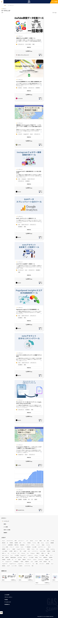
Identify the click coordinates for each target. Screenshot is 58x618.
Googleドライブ (23, 556)
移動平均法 (16, 546)
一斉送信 (21, 562)
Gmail (52, 565)
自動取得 (3, 550)
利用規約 (6, 599)
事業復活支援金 (13, 558)
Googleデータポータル (21, 550)
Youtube (20, 88)
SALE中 (8, 567)
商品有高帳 (22, 546)
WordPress (53, 550)
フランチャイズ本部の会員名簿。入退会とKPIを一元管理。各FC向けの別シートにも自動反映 (28, 493)
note (26, 270)
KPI (29, 500)
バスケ (27, 542)
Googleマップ (26, 134)
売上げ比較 (20, 558)
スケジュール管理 (5, 548)
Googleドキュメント (12, 565)
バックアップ (4, 546)
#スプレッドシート (21, 542)
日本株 (40, 562)
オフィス (51, 556)
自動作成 (24, 560)
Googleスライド (5, 565)
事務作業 (7, 558)
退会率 (36, 500)
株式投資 (29, 544)
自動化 (47, 556)
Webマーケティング (31, 179)
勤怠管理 (50, 558)
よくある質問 (7, 594)
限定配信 (3, 567)
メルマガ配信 (31, 558)
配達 (48, 542)
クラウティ (33, 546)
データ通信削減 (27, 548)
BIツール (8, 550)
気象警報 (16, 544)
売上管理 (24, 500)
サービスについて (8, 602)
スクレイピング (41, 565)
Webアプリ (29, 560)
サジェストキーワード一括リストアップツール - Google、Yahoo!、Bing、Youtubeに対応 (29, 403)
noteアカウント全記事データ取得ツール (25, 264)
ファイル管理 (42, 556)
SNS (19, 179)
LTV (32, 500)
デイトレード (12, 548)
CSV (3, 562)
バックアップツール (35, 552)
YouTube (25, 88)
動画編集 (52, 544)
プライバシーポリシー (8, 597)
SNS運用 (10, 552)
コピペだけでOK (27, 567)
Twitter (33, 550)
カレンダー (38, 546)
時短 (33, 44)
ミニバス (36, 542)
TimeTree (48, 546)
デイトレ (24, 544)
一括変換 (28, 550)
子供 (44, 542)
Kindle (22, 548)
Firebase (34, 560)
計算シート (25, 558)
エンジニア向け (28, 44)
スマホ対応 (52, 542)
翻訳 (48, 554)
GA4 (19, 225)
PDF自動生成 (16, 562)
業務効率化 (45, 558)
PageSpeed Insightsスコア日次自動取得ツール (27, 310)
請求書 (36, 558)
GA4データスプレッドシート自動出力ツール (26, 219)
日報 (49, 562)
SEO (19, 316)
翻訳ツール (16, 552)
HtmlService (40, 560)
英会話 (43, 546)
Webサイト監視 (42, 552)
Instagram (24, 179)
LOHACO (17, 548)
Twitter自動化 (4, 552)
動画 (38, 544)
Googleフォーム (20, 565)
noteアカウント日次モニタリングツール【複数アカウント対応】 (29, 356)
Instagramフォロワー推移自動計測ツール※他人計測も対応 (28, 172)
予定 (20, 552)
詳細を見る (29, 47)
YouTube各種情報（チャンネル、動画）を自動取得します (29, 81)
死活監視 (48, 552)
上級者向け (47, 560)
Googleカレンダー (8, 562)
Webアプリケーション (42, 548)
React (31, 134)
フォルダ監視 (16, 556)
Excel (12, 556)
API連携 (36, 562)
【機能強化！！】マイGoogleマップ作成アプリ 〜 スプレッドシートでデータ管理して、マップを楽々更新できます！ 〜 (29, 127)
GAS (33, 565)
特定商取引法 (7, 604)
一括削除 (13, 550)
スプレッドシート (21, 44)
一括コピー (49, 548)
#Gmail (3, 542)
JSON (29, 552)
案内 (20, 544)
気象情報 (11, 544)
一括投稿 (47, 550)
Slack (32, 562)
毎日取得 (47, 565)
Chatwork (23, 554)
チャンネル (34, 544)
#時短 (16, 542)
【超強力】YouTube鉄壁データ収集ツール (25, 38)
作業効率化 (27, 562)
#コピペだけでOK (10, 542)
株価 (36, 565)
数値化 (41, 542)
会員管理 (19, 500)
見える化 (31, 542)
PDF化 (40, 558)
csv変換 (24, 552)
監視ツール (4, 554)
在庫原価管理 (10, 546)
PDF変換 (53, 552)
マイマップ (20, 134)
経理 (3, 558)
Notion (42, 544)
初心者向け (38, 88)
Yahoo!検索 (34, 548)
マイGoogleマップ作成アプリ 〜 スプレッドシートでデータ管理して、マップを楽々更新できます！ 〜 (28, 448)
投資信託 (45, 562)
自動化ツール (43, 554)
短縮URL (38, 554)
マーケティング (20, 270)
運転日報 (3, 544)
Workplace (33, 554)
